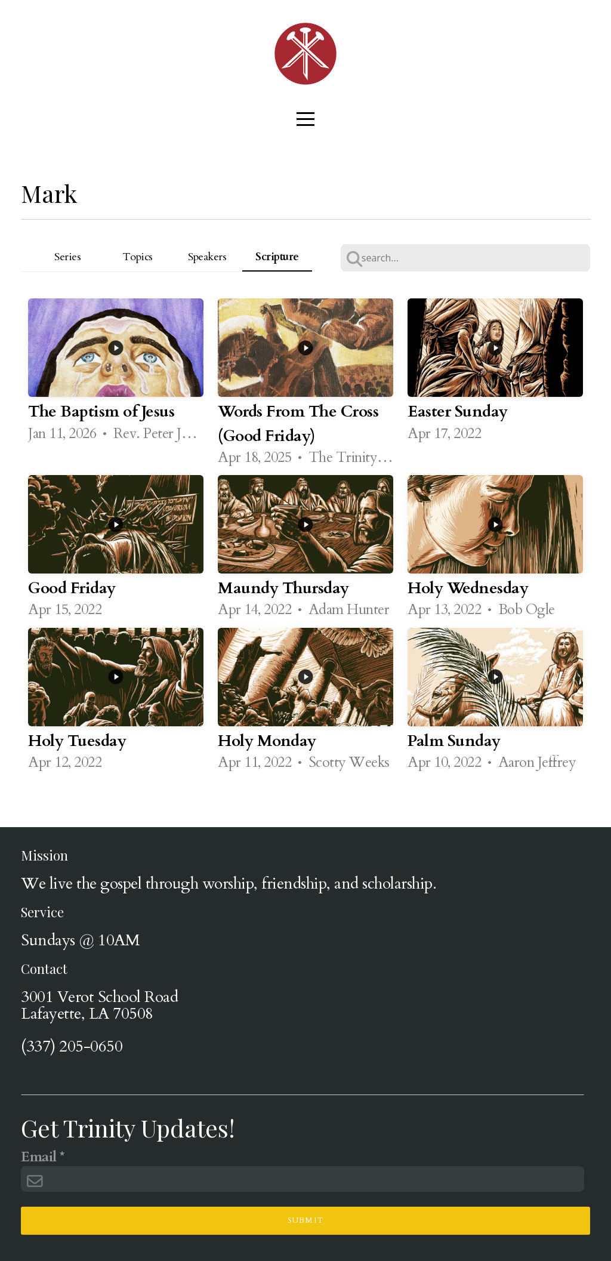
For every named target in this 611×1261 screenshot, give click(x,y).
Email (39, 1157)
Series (67, 256)
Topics (137, 256)
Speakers (207, 256)
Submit (306, 1220)
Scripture (277, 256)
